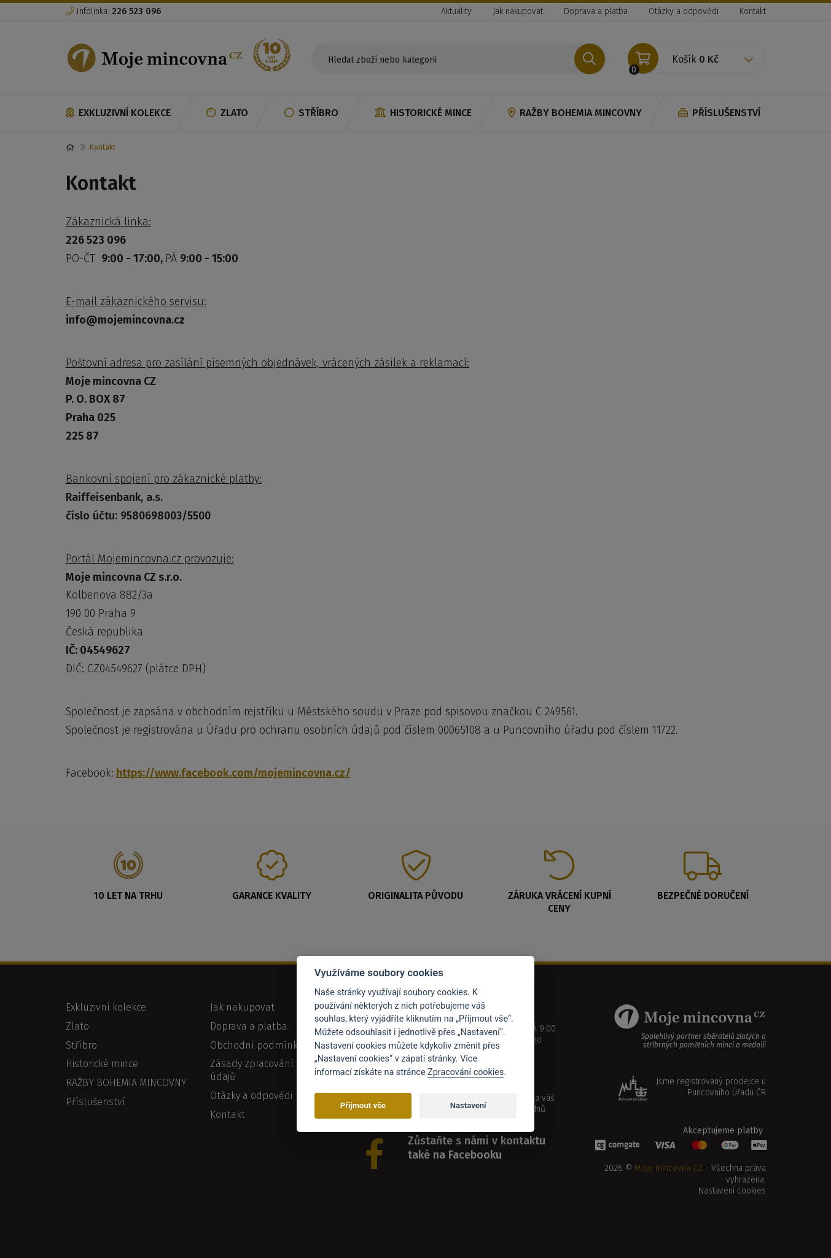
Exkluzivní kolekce (118, 112)
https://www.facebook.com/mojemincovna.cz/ (233, 773)
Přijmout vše (363, 1105)
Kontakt (752, 11)
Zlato (227, 112)
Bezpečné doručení (703, 895)
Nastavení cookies (732, 1191)
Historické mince (423, 112)
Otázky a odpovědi (684, 11)
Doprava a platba (596, 11)
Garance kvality (271, 895)
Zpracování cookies (465, 1072)
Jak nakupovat (518, 11)
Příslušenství (719, 112)
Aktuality (456, 11)
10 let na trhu (128, 895)
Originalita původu (415, 895)
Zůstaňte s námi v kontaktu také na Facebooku (476, 1148)
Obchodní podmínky (256, 1045)
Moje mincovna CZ (668, 1168)
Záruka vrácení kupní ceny (559, 902)
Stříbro (311, 112)
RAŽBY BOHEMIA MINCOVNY (575, 112)
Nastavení (468, 1105)
